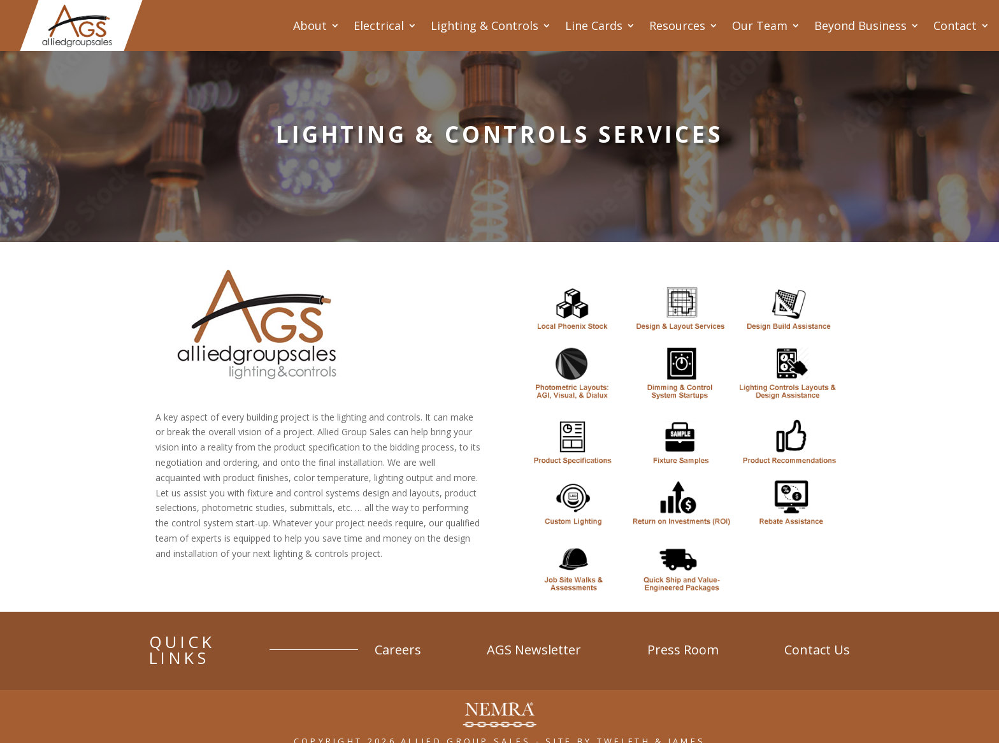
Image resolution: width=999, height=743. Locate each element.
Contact (955, 25)
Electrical (379, 25)
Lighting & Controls (484, 25)
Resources (677, 25)
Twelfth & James (651, 725)
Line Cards (593, 25)
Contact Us (817, 643)
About (310, 25)
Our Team (759, 25)
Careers (468, 643)
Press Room (706, 643)
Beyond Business (860, 25)
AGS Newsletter (581, 643)
